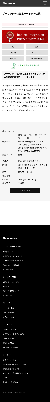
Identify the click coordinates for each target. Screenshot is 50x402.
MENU (45, 4)
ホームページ (25, 190)
